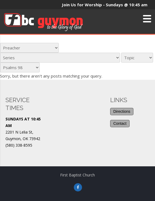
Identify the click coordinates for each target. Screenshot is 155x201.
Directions (121, 111)
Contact (119, 123)
